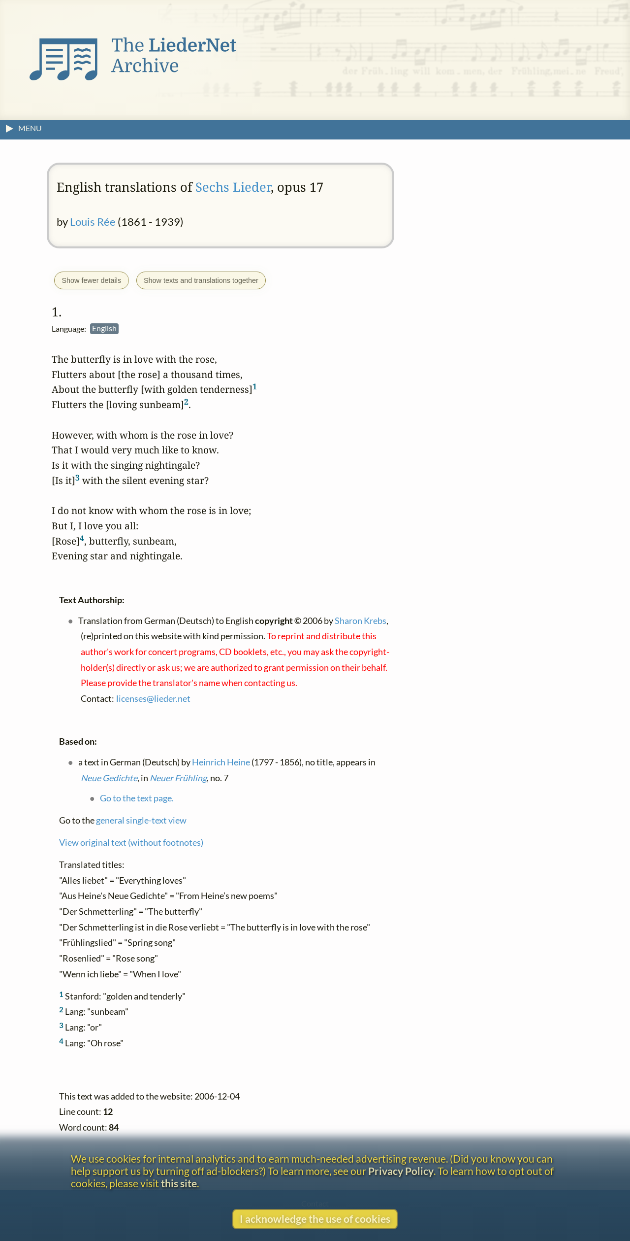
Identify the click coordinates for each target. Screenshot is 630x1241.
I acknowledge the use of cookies (315, 1218)
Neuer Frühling (178, 777)
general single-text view (141, 820)
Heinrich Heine (221, 762)
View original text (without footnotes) (131, 842)
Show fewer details (91, 280)
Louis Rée (93, 221)
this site (179, 1183)
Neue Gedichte (109, 777)
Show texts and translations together (201, 280)
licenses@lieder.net (153, 698)
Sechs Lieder (233, 187)
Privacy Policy (401, 1171)
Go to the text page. (137, 798)
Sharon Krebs (360, 620)
